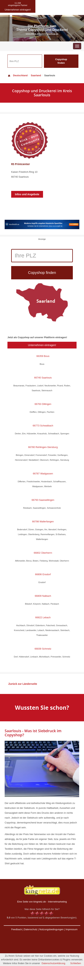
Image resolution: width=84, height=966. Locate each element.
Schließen (75, 963)
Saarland (36, 75)
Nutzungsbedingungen (51, 929)
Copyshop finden (61, 61)
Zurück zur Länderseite (22, 683)
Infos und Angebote (27, 194)
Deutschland (17, 75)
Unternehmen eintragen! (42, 345)
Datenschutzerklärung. (54, 963)
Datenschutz (30, 929)
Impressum (71, 929)
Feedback (16, 929)
